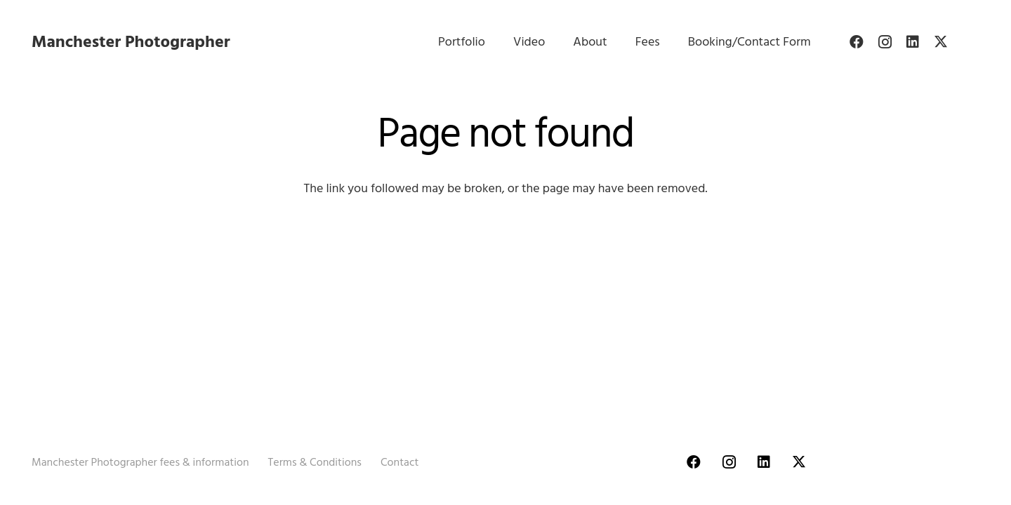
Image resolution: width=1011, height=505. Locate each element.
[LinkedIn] (913, 42)
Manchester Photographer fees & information (140, 462)
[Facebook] (856, 42)
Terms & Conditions (315, 462)
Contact (399, 462)
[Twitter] (941, 42)
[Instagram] (885, 42)
